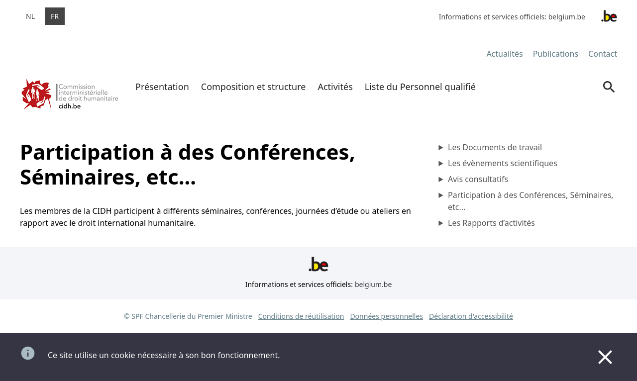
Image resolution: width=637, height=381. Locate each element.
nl (30, 16)
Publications (555, 53)
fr (55, 16)
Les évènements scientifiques (502, 163)
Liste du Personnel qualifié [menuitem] (420, 87)
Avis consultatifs (478, 179)
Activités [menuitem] (335, 87)
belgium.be (566, 16)
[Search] (609, 95)
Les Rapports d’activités (491, 222)
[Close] (605, 357)
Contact (602, 53)
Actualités (504, 53)
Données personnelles (386, 316)
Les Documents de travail (495, 147)
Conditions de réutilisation (301, 316)
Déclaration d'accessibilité (471, 316)
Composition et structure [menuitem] (253, 87)
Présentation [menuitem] (162, 87)
